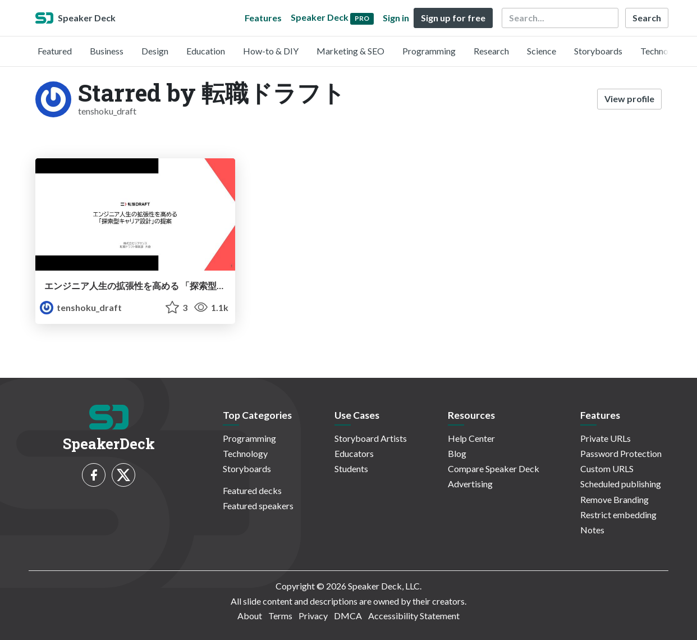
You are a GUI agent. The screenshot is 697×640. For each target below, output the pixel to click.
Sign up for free (453, 17)
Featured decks (252, 490)
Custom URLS (607, 468)
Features (263, 17)
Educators (354, 453)
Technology (662, 50)
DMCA (348, 615)
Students (351, 468)
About (249, 615)
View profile (629, 98)
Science (541, 50)
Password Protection (621, 453)
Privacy (313, 615)
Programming (429, 50)
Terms (280, 615)
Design (154, 50)
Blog (457, 453)
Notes (592, 529)
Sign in (396, 17)
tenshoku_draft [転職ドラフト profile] (81, 307)
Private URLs (605, 438)
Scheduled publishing (620, 483)
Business (106, 50)
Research (491, 50)
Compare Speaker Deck (493, 468)
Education (205, 50)
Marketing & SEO (350, 50)
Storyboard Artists (370, 438)
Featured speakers (258, 505)
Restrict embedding (618, 514)
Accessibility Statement (414, 615)
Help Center (471, 438)
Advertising (470, 483)
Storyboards (598, 50)
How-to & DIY (271, 50)
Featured (55, 50)
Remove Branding (614, 499)
